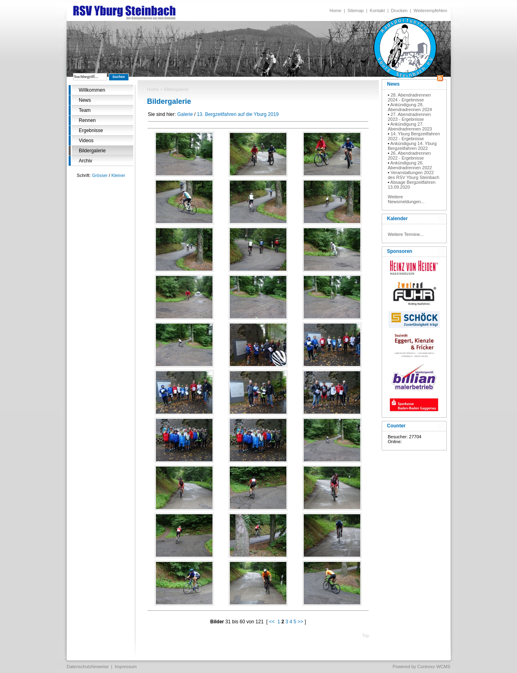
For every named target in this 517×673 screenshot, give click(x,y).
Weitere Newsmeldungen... (406, 199)
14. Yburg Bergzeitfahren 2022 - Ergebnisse (414, 136)
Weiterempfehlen (430, 10)
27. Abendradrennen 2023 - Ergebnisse (409, 117)
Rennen (87, 120)
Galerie (185, 114)
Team (84, 110)
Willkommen (92, 90)
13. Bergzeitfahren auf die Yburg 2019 (238, 114)
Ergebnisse (91, 130)
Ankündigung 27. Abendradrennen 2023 (410, 126)
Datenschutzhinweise (88, 666)
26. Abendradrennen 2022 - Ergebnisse (409, 155)
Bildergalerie (92, 151)
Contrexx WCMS (433, 666)
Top (365, 635)
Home (335, 10)
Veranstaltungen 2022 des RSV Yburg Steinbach (413, 175)
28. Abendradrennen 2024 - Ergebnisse (409, 97)
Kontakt (377, 10)
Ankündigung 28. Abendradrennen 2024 (410, 107)
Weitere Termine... (406, 234)
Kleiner (118, 175)
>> (300, 622)
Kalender (397, 218)
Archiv (85, 161)
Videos (86, 140)
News (85, 100)
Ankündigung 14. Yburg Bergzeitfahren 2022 (412, 146)
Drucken (399, 10)
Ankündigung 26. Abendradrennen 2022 (410, 165)
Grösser (99, 175)
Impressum (126, 666)
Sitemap (355, 10)
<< (272, 622)
